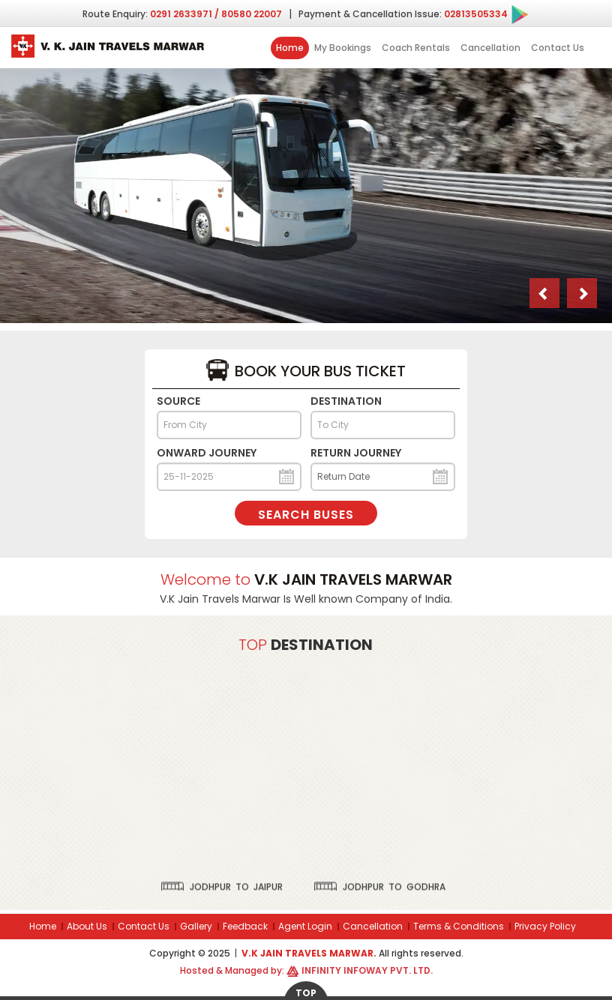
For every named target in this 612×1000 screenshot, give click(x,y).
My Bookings (342, 47)
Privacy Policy (545, 926)
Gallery (196, 926)
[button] (545, 293)
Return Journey (355, 452)
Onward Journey (206, 452)
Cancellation (490, 47)
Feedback (245, 926)
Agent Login (305, 926)
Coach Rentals (416, 47)
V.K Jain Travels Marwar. (310, 953)
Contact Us (557, 47)
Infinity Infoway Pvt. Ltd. (367, 970)
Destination (346, 401)
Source (178, 401)
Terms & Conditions (458, 926)
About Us (87, 926)
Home (290, 47)
